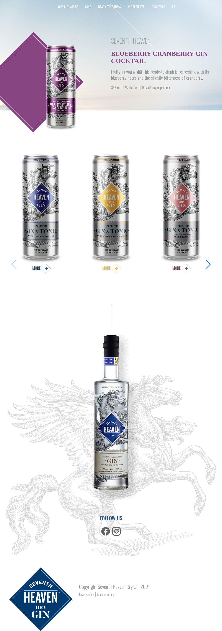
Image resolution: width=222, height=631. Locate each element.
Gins (88, 6)
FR (173, 6)
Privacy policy (86, 594)
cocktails (158, 6)
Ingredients (136, 6)
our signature (68, 6)
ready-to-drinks (109, 6)
